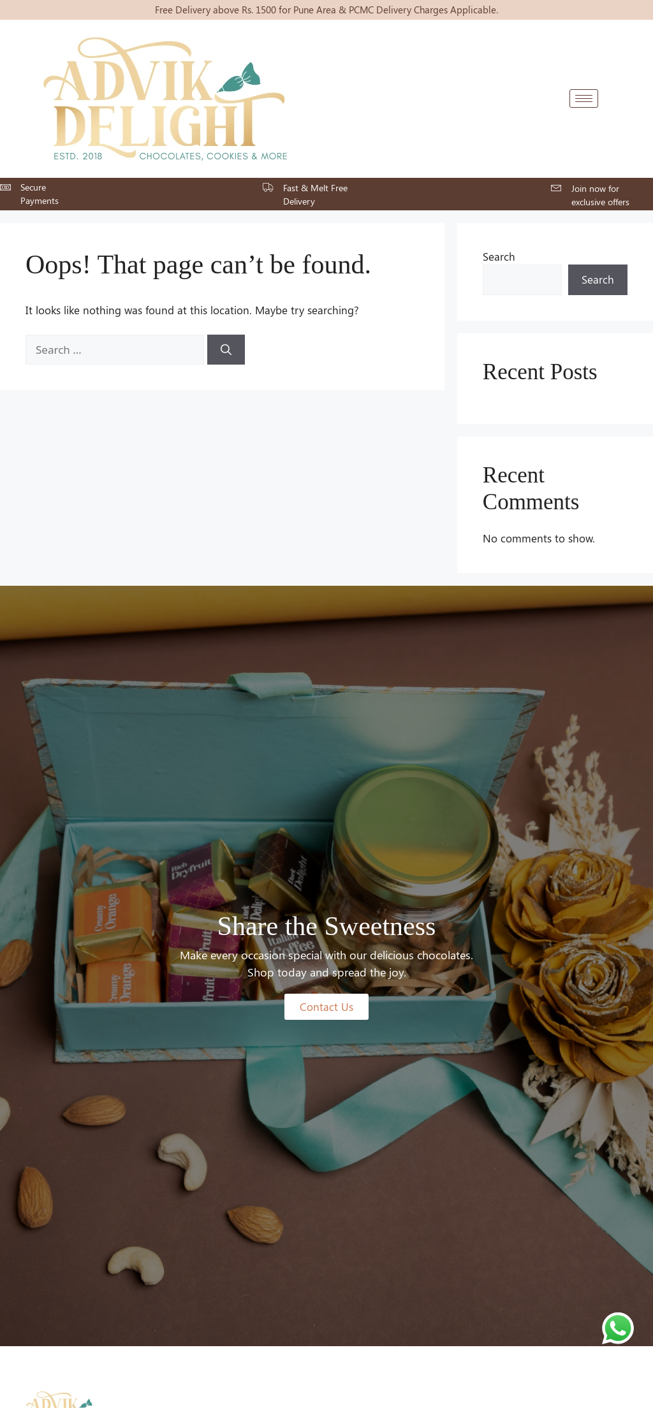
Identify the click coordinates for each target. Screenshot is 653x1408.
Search (499, 256)
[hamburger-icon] (583, 98)
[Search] (226, 350)
